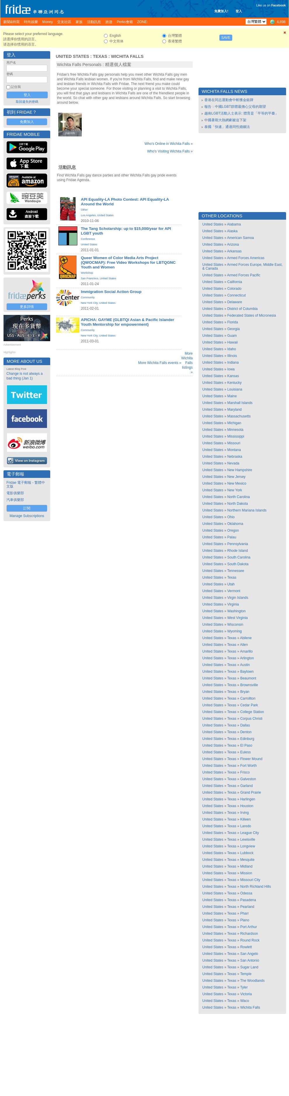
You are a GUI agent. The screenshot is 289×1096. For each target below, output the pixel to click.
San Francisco (89, 278)
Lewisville (247, 839)
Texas (100, 56)
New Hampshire (239, 470)
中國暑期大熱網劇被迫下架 (225, 120)
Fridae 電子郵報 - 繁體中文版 (25, 484)
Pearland (247, 907)
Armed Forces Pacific (243, 275)
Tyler (244, 987)
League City (249, 833)
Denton (246, 732)
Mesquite (247, 860)
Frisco (245, 772)
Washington (236, 611)
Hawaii (232, 342)
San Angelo (249, 954)
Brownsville (249, 685)
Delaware (234, 302)
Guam (232, 336)
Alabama (234, 224)
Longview (247, 846)
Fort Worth (248, 766)
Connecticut (236, 295)
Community (88, 297)
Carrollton (247, 698)
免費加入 (27, 122)
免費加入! (221, 11)
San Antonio (249, 960)
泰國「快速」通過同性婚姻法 (227, 127)
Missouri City (250, 880)
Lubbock (246, 853)
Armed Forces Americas (245, 258)
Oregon (233, 530)
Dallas (245, 725)
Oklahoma (235, 524)
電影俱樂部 (15, 493)
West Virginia (237, 618)
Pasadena (248, 900)
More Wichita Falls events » (159, 363)
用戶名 (11, 62)
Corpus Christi (251, 719)
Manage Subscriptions (27, 516)
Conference (88, 238)
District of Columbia (242, 309)
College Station (252, 712)
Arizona (233, 244)
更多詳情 (27, 307)
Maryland (234, 409)
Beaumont (248, 678)
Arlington (247, 658)
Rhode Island (237, 551)
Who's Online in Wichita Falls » (168, 144)
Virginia (233, 604)
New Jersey (236, 477)
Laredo (245, 826)
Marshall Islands (240, 403)
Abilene (246, 638)
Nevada (233, 463)
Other (84, 209)
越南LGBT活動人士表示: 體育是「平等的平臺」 (241, 113)
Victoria (246, 994)
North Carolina (238, 497)
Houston (246, 806)
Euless (245, 752)
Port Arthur (248, 927)
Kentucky (234, 383)
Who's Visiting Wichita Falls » (170, 151)
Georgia (233, 329)
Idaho (231, 349)
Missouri (233, 443)
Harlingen (247, 799)
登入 (239, 11)
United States (72, 56)
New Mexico (236, 483)
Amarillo (246, 651)
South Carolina (238, 557)
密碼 (9, 74)
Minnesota (235, 430)
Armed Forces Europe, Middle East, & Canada (242, 266)
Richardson (249, 934)
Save (225, 38)
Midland (246, 866)
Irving (244, 813)
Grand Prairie (250, 792)
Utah (230, 584)
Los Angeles (88, 215)
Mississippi (235, 436)
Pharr (244, 913)
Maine (232, 396)
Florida (232, 322)
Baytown (247, 672)
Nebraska (234, 457)
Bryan (244, 692)
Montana (234, 450)
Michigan (234, 423)
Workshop (87, 272)
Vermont (233, 591)
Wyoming (234, 631)
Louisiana (234, 389)
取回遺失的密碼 (27, 101)
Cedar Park (249, 705)
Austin (245, 665)
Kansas (233, 376)
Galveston (248, 779)
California (234, 282)
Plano (244, 920)
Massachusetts (238, 416)
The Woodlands (252, 981)
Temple (246, 974)
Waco (244, 1001)
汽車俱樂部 (15, 500)
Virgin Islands (237, 598)
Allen (244, 645)
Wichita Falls (127, 56)
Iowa (230, 369)
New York (234, 490)
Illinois (232, 356)
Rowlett (246, 947)
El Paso (246, 745)
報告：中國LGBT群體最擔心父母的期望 (235, 107)
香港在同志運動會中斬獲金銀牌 (228, 100)
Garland (246, 786)
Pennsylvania (237, 544)
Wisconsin (235, 624)
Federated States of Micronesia (251, 315)
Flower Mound (251, 759)
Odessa (246, 893)
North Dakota (237, 504)
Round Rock (250, 940)
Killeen (245, 819)
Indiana (232, 362)
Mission (246, 873)
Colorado (234, 289)
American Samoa (240, 238)
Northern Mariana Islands (247, 510)
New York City (89, 302)
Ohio (230, 517)
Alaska (232, 231)
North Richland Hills (255, 887)
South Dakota (237, 564)
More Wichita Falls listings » (187, 362)
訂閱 (26, 508)
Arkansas (234, 251)
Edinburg (247, 739)
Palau (231, 537)
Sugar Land (249, 967)
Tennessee (235, 571)
